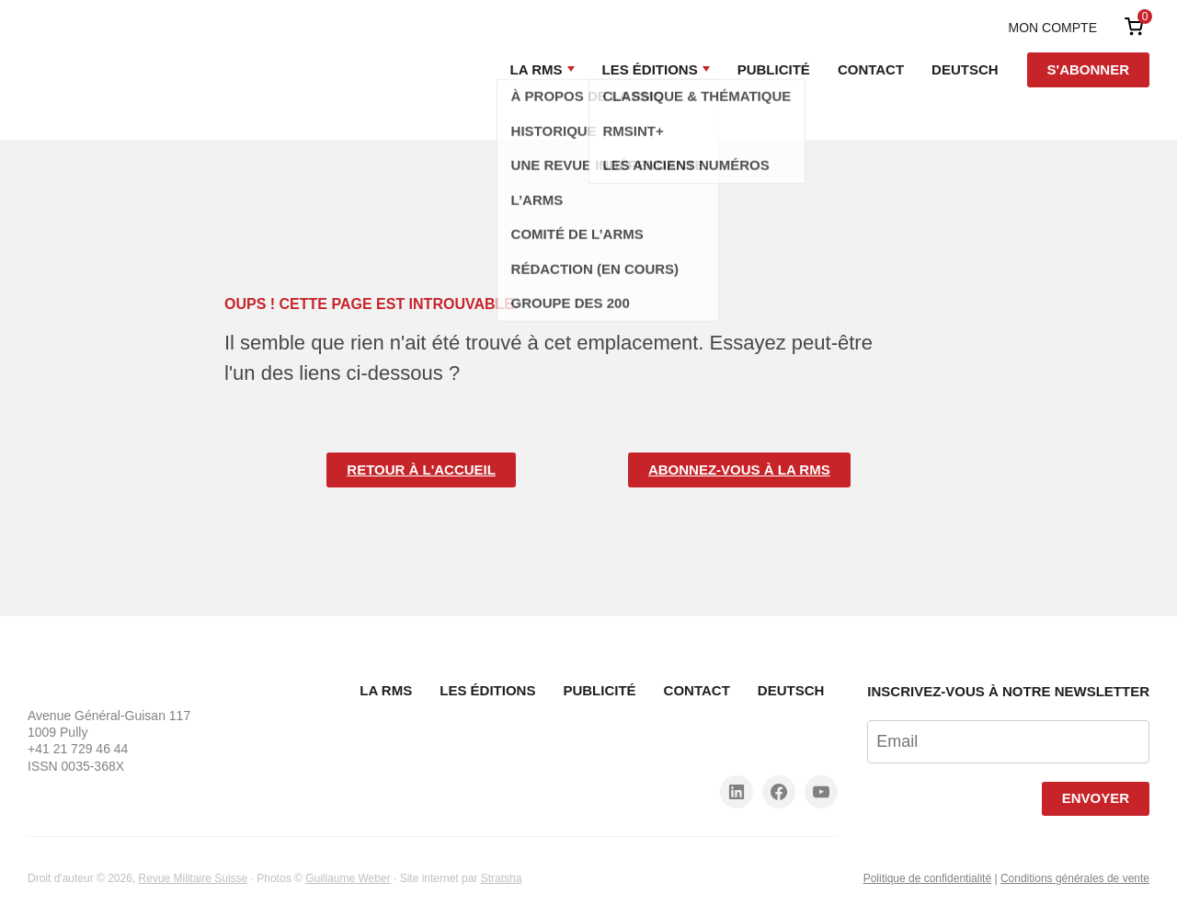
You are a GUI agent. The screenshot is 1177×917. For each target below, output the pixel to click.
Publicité (773, 69)
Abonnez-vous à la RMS (739, 469)
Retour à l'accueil (421, 469)
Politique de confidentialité (927, 878)
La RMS (536, 69)
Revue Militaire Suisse (193, 878)
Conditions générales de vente (1074, 878)
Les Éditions (650, 69)
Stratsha (501, 878)
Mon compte (1053, 27)
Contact (871, 69)
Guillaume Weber (347, 878)
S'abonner (1088, 69)
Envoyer (1095, 798)
